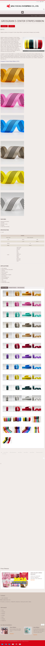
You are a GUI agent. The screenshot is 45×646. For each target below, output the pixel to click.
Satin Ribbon (36, 627)
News (2, 617)
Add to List (11, 26)
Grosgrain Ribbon (41, 15)
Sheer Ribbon (13, 627)
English (42, 1)
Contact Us (3, 620)
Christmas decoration (39, 452)
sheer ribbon (26, 452)
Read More (33, 579)
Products (3, 613)
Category (36, 15)
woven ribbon (6, 452)
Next (43, 625)
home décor (4, 453)
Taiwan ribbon (32, 452)
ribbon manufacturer (13, 452)
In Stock (3, 615)
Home (32, 15)
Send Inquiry (4, 26)
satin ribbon (20, 452)
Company (3, 611)
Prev (42, 625)
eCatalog (3, 618)
